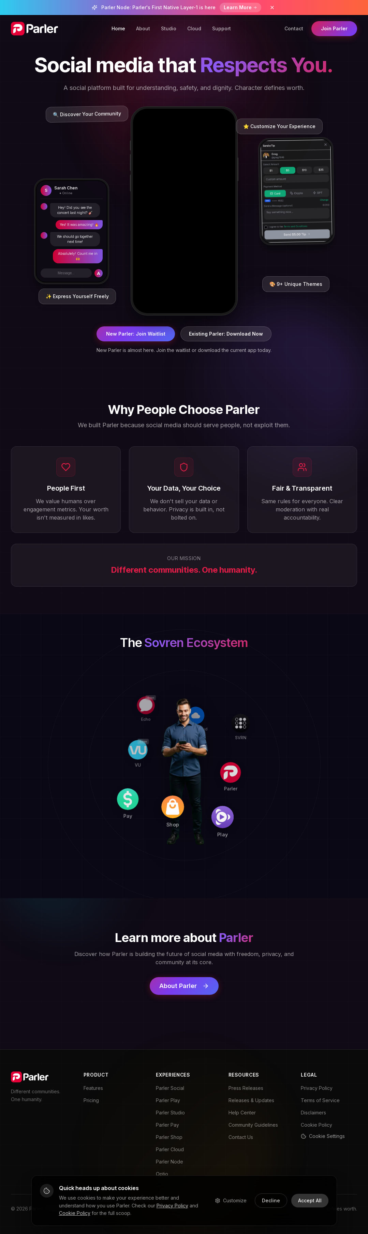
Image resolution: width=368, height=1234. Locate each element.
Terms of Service (320, 1100)
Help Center (242, 1112)
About (143, 28)
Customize (231, 1200)
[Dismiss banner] (272, 7)
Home (118, 28)
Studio (168, 28)
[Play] (275, 867)
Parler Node (169, 1161)
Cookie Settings (323, 1136)
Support (221, 28)
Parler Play (168, 1100)
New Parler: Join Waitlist (135, 334)
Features (93, 1088)
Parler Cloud (170, 1149)
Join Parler (334, 28)
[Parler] (279, 772)
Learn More (240, 7)
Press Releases (246, 1088)
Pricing (91, 1100)
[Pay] (83, 857)
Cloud (194, 28)
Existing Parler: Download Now (226, 334)
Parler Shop (169, 1137)
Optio (162, 1174)
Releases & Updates (251, 1100)
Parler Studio (170, 1112)
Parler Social (170, 1088)
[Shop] (177, 860)
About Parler (184, 985)
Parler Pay (167, 1125)
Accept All (310, 1200)
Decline (271, 1200)
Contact (293, 28)
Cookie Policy (316, 1125)
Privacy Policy (317, 1088)
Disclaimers (313, 1112)
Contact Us (241, 1137)
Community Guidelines (253, 1125)
